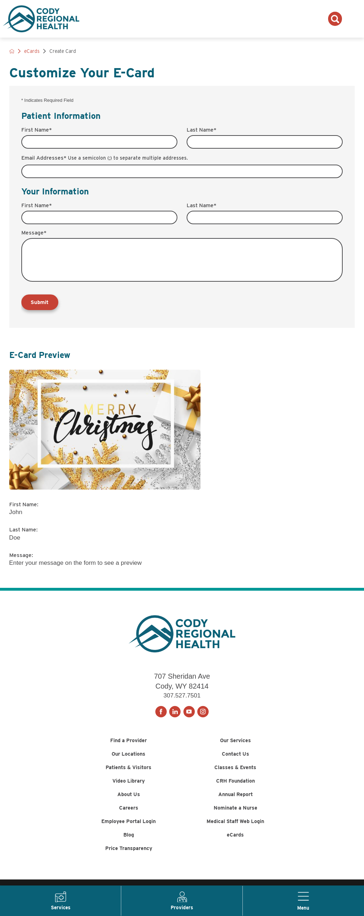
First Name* (36, 129)
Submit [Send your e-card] (40, 302)
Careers (128, 821)
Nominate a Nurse (235, 821)
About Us (128, 805)
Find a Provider (129, 742)
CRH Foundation (235, 789)
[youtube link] (189, 712)
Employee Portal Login (128, 837)
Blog (128, 853)
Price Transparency (128, 869)
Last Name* (201, 129)
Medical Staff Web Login (235, 837)
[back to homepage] (12, 51)
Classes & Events (235, 774)
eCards (235, 853)
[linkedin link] (175, 712)
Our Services (235, 742)
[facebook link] (161, 712)
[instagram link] (203, 712)
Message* (34, 232)
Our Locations (128, 758)
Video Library (128, 789)
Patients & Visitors (128, 774)
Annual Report (235, 805)
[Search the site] (335, 19)
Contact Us (235, 758)
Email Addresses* (104, 158)
